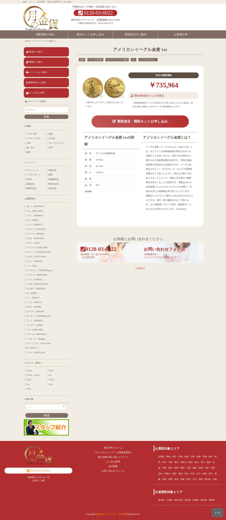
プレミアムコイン (55, 143)
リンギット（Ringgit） (35, 339)
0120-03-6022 (95, 13)
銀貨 (27, 152)
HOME (140, 269)
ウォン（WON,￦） (34, 261)
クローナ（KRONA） (35, 234)
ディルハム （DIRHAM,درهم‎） (39, 270)
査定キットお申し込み (90, 34)
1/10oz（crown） (32, 375)
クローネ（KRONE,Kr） (36, 334)
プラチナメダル (32, 138)
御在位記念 (52, 184)
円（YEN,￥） (31, 348)
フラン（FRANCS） (34, 215)
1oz (133, 60)
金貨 (82, 60)
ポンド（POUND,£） (34, 206)
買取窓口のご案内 (135, 34)
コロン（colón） (32, 243)
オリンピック (31, 170)
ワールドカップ (32, 174)
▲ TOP (217, 513)
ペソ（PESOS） (32, 298)
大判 (27, 143)
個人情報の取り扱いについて (113, 457)
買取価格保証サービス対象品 (149, 95)
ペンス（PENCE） (33, 302)
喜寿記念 (51, 170)
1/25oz (50, 379)
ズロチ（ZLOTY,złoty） (36, 256)
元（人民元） (31, 293)
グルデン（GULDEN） (35, 229)
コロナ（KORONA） (34, 238)
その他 (50, 138)
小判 (49, 147)
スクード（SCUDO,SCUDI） (38, 252)
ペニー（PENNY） (34, 224)
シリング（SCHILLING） (37, 247)
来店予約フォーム (113, 448)
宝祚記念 (51, 188)
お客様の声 (181, 34)
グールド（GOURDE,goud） (38, 316)
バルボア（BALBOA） (35, 288)
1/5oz (49, 370)
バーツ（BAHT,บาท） (35, 352)
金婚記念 (29, 184)
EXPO (28, 179)
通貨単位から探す (36, 82)
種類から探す (34, 62)
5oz (27, 384)
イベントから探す (36, 72)
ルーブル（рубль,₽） (34, 311)
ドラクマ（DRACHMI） (36, 275)
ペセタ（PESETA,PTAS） (36, 284)
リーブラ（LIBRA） (34, 325)
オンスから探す (35, 92)
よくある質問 (113, 461)
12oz (49, 384)
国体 (49, 174)
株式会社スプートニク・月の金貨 (111, 514)
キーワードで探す (35, 101)
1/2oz (27, 379)
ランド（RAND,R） (34, 320)
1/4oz (27, 389)
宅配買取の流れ (45, 34)
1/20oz (28, 370)
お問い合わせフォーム (113, 471)
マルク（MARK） (33, 307)
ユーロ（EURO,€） (34, 279)
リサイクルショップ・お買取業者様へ (113, 452)
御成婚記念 (52, 179)
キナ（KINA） (32, 220)
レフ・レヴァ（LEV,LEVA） (38, 343)
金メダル (29, 147)
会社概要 (113, 466)
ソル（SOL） (31, 266)
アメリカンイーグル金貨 (117, 60)
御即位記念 (30, 188)
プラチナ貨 (30, 134)
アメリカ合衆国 (95, 60)
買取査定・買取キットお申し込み (140, 122)
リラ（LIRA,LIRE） (34, 330)
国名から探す (34, 51)
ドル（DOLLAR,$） (148, 60)
